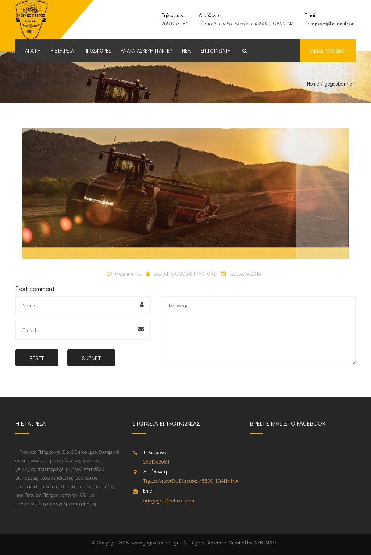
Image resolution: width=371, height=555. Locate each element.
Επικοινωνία (215, 50)
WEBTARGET (266, 542)
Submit (91, 357)
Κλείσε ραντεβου (328, 50)
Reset (37, 357)
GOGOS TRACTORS (195, 273)
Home (313, 83)
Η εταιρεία (62, 50)
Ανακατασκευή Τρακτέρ (146, 50)
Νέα (186, 50)
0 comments (128, 273)
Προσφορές (97, 50)
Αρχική (33, 50)
